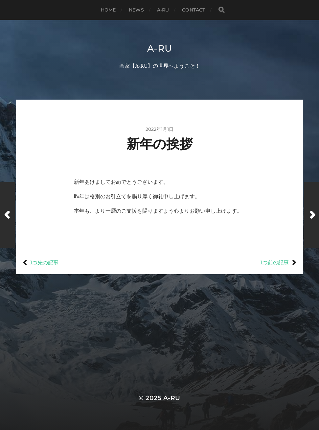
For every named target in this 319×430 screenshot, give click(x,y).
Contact (193, 10)
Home (108, 10)
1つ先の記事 (44, 262)
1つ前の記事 (275, 262)
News (136, 10)
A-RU (163, 10)
